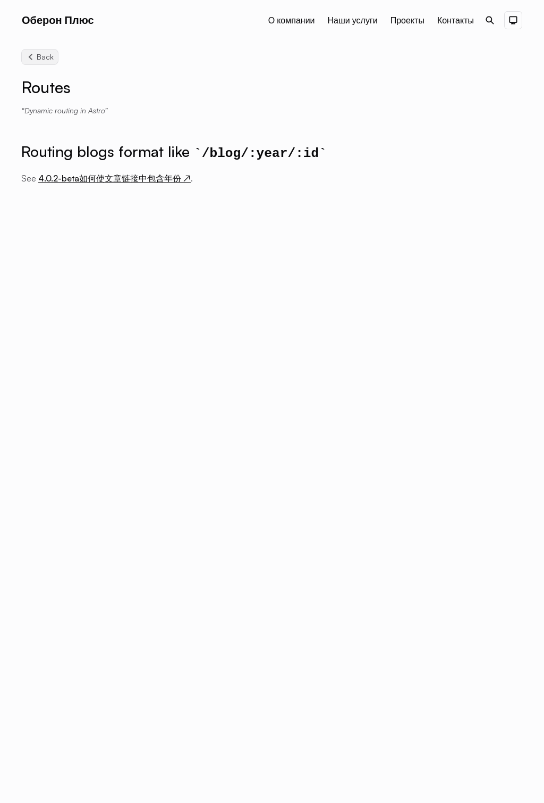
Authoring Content (440, 205)
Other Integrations (439, 331)
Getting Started (433, 220)
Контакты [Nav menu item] (455, 20)
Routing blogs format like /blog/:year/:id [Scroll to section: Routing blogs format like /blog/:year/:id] (455, 114)
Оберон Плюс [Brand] (58, 20)
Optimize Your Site (439, 367)
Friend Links (427, 301)
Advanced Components (450, 256)
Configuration (431, 175)
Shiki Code (425, 271)
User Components (439, 316)
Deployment (428, 190)
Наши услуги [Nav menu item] (353, 20)
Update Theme (432, 412)
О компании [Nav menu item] (291, 20)
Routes (418, 382)
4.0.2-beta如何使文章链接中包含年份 (114, 178)
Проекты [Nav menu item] (407, 20)
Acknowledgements (442, 397)
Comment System (439, 286)
